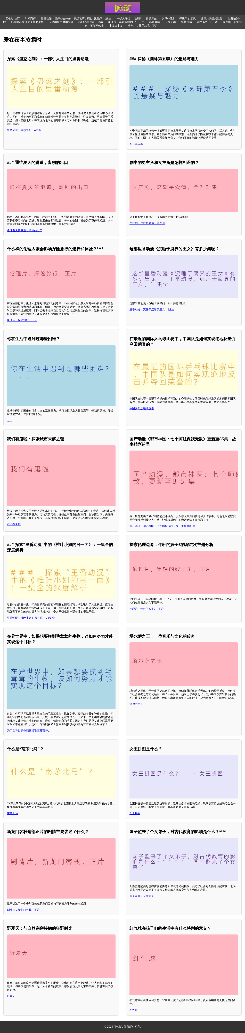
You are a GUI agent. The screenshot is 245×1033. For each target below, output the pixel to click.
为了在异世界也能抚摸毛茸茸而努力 (29, 730)
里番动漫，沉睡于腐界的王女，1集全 (152, 309)
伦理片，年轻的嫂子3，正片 (146, 608)
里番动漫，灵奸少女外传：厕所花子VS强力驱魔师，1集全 (76, 18)
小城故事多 (116, 25)
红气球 (133, 1010)
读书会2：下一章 (207, 22)
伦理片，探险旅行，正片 (22, 320)
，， (9, 420)
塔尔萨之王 (136, 704)
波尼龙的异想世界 (212, 18)
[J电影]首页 (13, 18)
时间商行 (30, 18)
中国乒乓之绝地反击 (141, 408)
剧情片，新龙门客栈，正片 (23, 909)
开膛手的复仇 (187, 18)
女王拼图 (134, 813)
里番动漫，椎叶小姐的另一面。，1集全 (31, 617)
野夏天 (11, 996)
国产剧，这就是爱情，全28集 (147, 223)
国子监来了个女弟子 (141, 896)
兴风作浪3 (168, 18)
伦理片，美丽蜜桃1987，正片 (126, 22)
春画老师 (154, 22)
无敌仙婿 (170, 22)
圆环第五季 (136, 144)
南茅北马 (12, 813)
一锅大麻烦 (123, 18)
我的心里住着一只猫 (90, 22)
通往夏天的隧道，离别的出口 (24, 230)
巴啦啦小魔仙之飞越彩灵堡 (27, 22)
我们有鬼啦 (14, 524)
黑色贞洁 (186, 22)
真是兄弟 (151, 18)
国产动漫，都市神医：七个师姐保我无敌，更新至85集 (162, 526)
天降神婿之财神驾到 (61, 22)
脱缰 (138, 18)
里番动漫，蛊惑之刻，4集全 (24, 130)
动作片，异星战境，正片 (143, 25)
